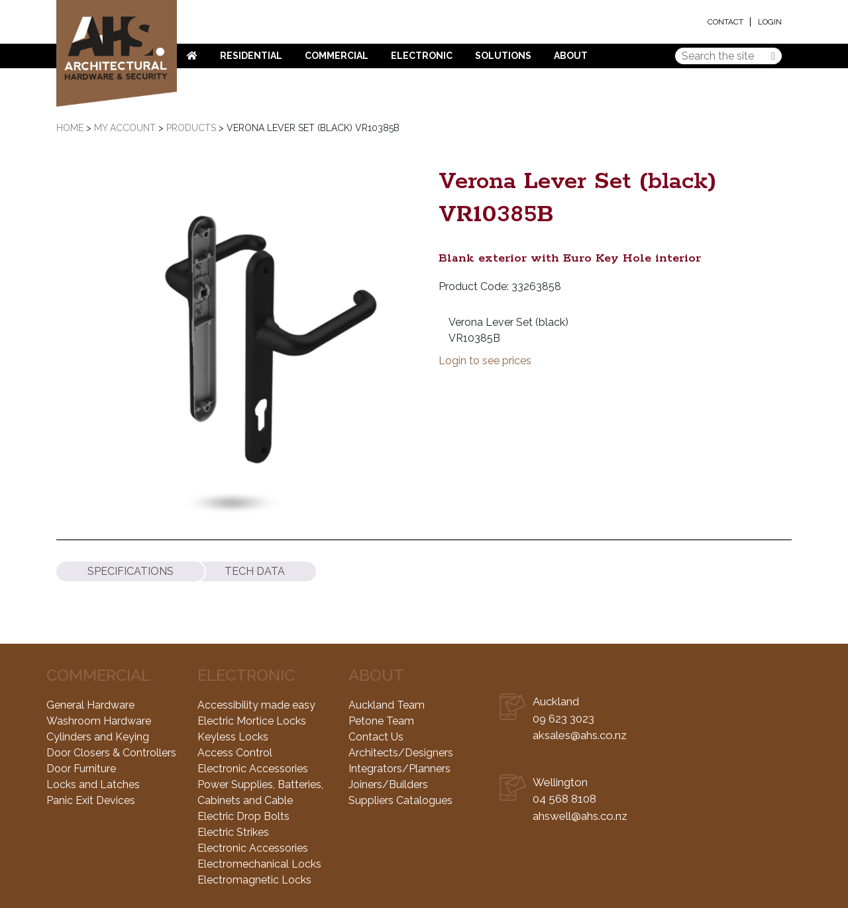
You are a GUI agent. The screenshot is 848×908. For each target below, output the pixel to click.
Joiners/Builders (388, 784)
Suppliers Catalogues (400, 800)
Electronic (421, 55)
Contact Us (375, 737)
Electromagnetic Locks (254, 880)
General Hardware (90, 705)
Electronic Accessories (252, 768)
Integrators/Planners (399, 768)
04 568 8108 (564, 798)
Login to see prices (485, 360)
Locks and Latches (93, 784)
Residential (251, 55)
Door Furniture (81, 768)
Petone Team (381, 721)
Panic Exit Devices (90, 800)
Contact (725, 21)
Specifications (130, 571)
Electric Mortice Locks (251, 721)
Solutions (503, 55)
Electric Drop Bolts (243, 816)
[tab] (130, 571)
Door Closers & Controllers (111, 752)
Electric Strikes (233, 832)
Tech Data (255, 571)
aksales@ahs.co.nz (580, 735)
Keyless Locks (232, 737)
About (571, 55)
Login (770, 21)
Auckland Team (386, 705)
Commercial (336, 55)
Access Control (234, 752)
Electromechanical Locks (259, 864)
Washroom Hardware (98, 721)
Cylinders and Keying (97, 737)
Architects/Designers (400, 752)
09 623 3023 (563, 718)
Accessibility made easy (256, 705)
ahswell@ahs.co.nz (580, 816)
